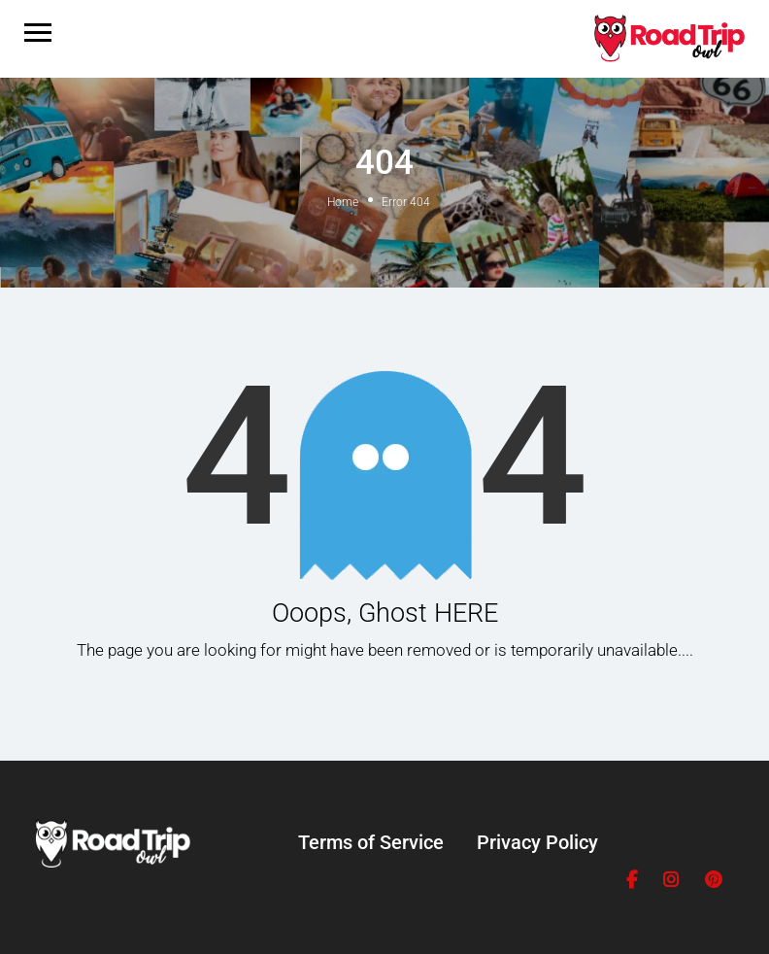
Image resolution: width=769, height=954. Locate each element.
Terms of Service (371, 842)
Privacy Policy (537, 842)
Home (342, 202)
